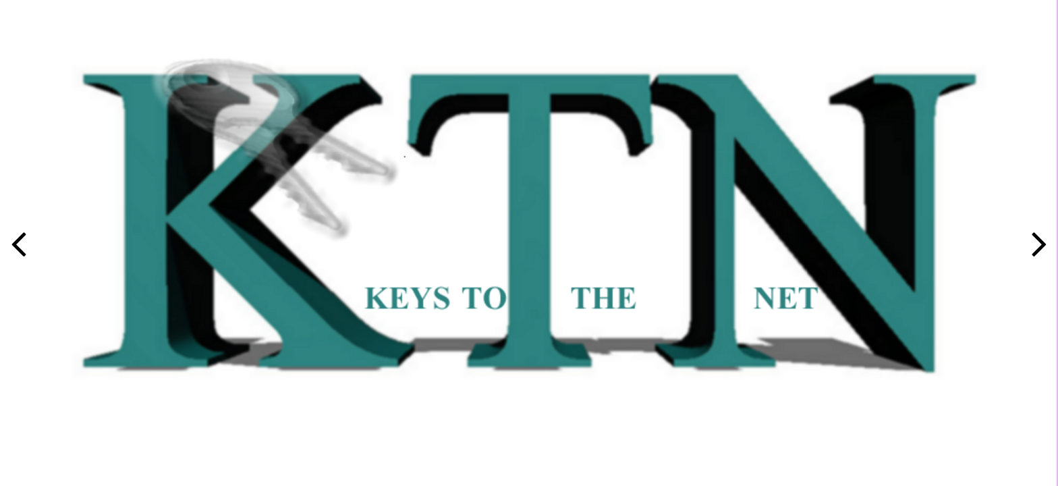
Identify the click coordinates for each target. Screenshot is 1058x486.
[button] (1039, 243)
